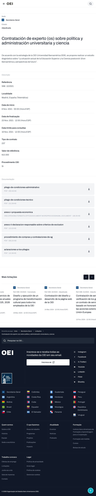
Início (15, 331)
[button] (86, 277)
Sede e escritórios (8, 442)
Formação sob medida (81, 439)
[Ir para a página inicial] (10, 3)
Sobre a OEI (6, 429)
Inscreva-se (48, 362)
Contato (5, 479)
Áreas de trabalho (33, 429)
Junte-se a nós (7, 470)
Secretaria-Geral (26, 331)
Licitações (38, 331)
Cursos (75, 443)
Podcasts (53, 438)
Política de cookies (33, 470)
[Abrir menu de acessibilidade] (91, 491)
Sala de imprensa (8, 475)
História (4, 433)
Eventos (53, 429)
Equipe (4, 438)
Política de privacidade (35, 462)
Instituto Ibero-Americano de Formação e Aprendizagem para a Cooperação (83, 431)
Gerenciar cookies (33, 475)
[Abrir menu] (3, 3)
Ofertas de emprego (9, 462)
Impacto (30, 446)
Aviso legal (31, 466)
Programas (31, 433)
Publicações (31, 442)
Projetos (30, 438)
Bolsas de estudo (79, 447)
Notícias (53, 433)
